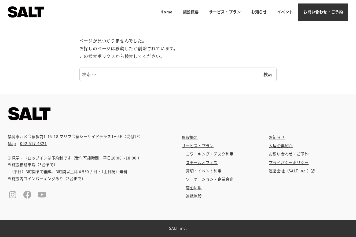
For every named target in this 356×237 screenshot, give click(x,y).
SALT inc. (178, 228)
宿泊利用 (194, 187)
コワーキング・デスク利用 (210, 154)
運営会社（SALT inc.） (291, 170)
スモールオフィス (202, 162)
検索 (267, 74)
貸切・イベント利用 (204, 170)
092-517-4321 (33, 143)
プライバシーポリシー (289, 162)
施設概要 (190, 137)
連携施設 (194, 196)
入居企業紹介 (281, 145)
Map (12, 143)
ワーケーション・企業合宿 (210, 179)
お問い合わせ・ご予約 (289, 154)
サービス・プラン (198, 145)
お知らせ (277, 137)
